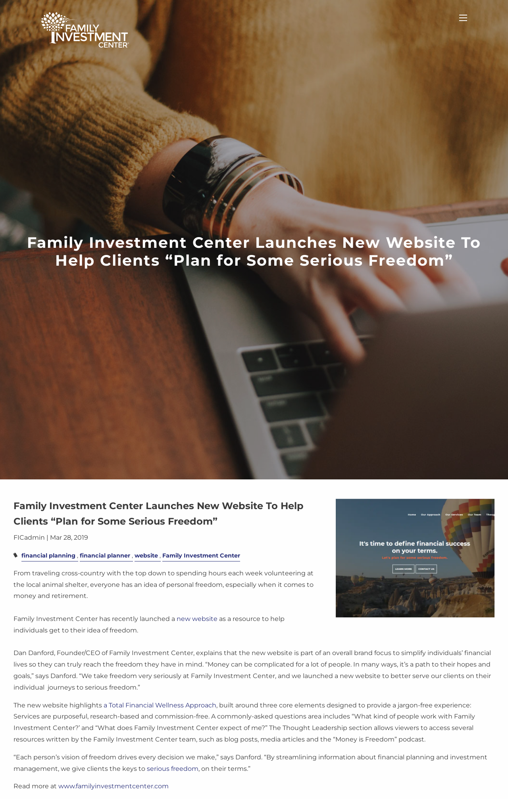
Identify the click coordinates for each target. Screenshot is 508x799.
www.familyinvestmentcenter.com (113, 786)
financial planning (48, 555)
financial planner (105, 555)
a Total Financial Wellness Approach (160, 705)
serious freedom (172, 768)
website (146, 555)
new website (197, 619)
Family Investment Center (201, 555)
